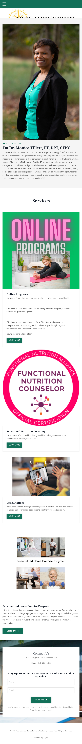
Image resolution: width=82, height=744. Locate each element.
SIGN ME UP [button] (41, 700)
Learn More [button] (13, 631)
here (13, 309)
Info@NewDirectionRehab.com (44, 658)
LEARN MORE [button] (14, 340)
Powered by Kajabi (41, 737)
